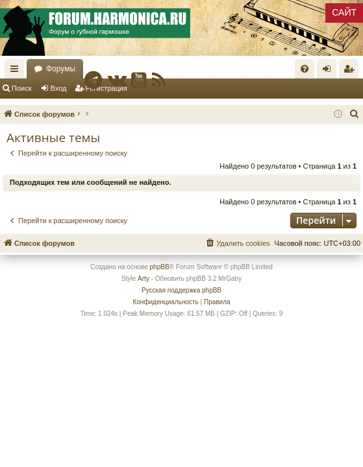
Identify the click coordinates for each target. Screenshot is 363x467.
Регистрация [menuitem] (351, 71)
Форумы (60, 68)
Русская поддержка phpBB (181, 290)
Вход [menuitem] (329, 71)
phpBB (159, 266)
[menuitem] (304, 68)
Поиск (21, 88)
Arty (143, 278)
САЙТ (344, 12)
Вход (59, 88)
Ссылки (17, 71)
